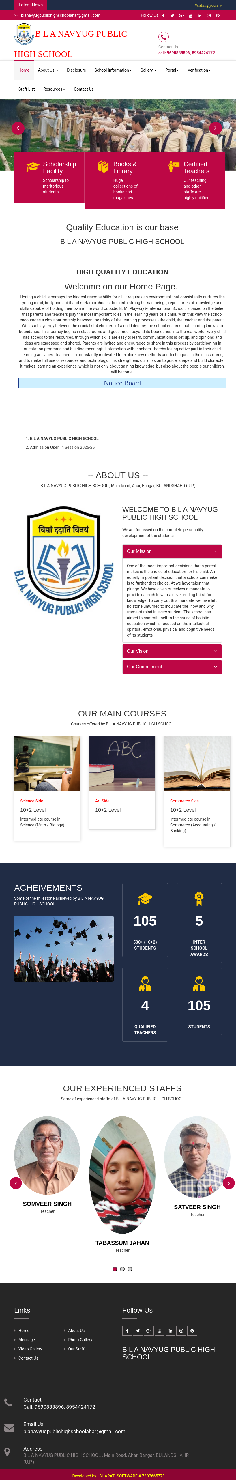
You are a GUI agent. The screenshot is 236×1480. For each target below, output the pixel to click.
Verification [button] (199, 70)
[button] (115, 1269)
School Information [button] (113, 70)
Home (23, 70)
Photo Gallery (80, 1339)
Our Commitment (144, 666)
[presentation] (16, 1183)
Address (32, 1449)
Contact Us (84, 89)
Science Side (31, 801)
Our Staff (76, 1349)
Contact (32, 1400)
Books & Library (125, 167)
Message (26, 1339)
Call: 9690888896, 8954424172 (59, 1407)
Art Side (102, 801)
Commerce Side (184, 801)
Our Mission (139, 551)
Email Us (33, 1424)
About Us (48, 70)
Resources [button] (54, 89)
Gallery (149, 70)
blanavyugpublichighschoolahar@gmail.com (57, 15)
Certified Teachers (196, 167)
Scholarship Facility (59, 167)
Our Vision (137, 651)
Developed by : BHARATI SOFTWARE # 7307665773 (118, 1476)
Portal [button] (172, 70)
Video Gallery (30, 1349)
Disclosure (76, 70)
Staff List (26, 89)
